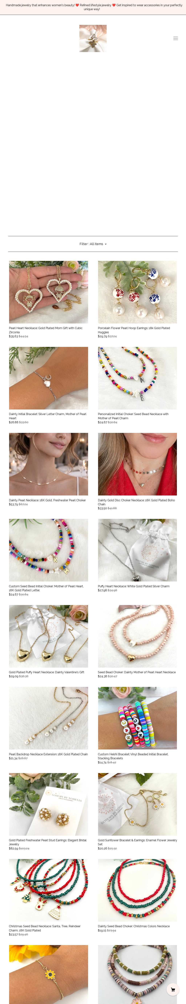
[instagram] (9, 974)
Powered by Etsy (19, 993)
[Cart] (173, 989)
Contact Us (15, 980)
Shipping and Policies (22, 983)
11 (116, 956)
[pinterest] (20, 974)
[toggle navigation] (175, 38)
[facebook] (14, 974)
